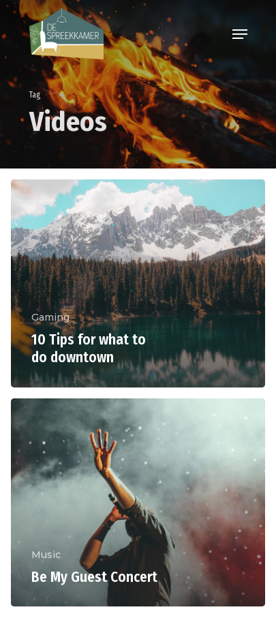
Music (46, 554)
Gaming (50, 317)
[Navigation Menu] (239, 34)
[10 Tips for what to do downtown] (138, 283)
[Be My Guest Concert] (138, 502)
